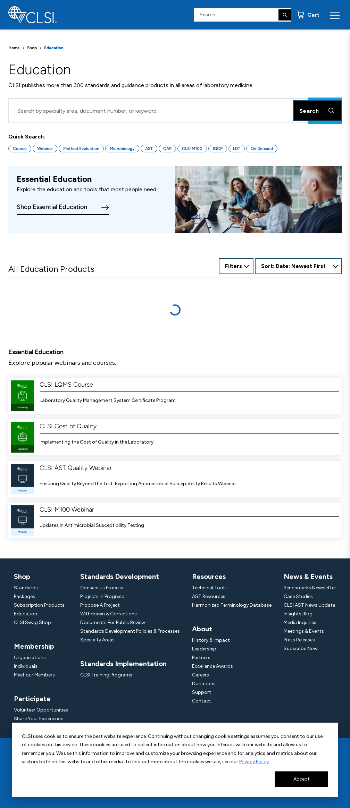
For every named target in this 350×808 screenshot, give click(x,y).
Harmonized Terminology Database (232, 605)
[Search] (284, 14)
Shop (32, 47)
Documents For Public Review (112, 622)
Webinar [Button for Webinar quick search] (45, 148)
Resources (209, 576)
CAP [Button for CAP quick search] (167, 148)
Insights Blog (298, 614)
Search (317, 111)
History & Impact (211, 640)
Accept (301, 779)
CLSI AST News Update (309, 605)
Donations (204, 684)
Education (25, 614)
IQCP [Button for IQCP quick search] (218, 148)
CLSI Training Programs (106, 675)
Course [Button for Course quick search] (20, 148)
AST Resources (208, 596)
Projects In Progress (102, 596)
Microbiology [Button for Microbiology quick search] (122, 148)
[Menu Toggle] (335, 15)
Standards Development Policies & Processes (130, 631)
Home (14, 47)
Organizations (30, 657)
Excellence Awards (212, 666)
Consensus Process (101, 588)
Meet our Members (34, 675)
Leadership (204, 649)
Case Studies (298, 596)
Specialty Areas (97, 640)
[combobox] (298, 266)
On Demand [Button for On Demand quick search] (262, 148)
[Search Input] (242, 15)
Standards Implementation (123, 663)
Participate (32, 699)
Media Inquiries (300, 622)
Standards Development (119, 576)
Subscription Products (39, 605)
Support (201, 692)
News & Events (308, 576)
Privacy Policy (254, 762)
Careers (200, 675)
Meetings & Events (304, 631)
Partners (201, 657)
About (202, 629)
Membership (34, 646)
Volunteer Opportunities (41, 710)
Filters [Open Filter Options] (233, 266)
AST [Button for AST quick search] (149, 148)
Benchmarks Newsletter (310, 588)
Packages (24, 596)
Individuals (26, 666)
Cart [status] (312, 14)
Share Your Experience (38, 719)
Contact (201, 701)
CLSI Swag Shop (32, 622)
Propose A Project (100, 605)
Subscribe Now (301, 648)
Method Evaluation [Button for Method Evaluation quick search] (81, 148)
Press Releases (299, 640)
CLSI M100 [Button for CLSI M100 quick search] (192, 148)
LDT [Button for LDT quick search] (236, 148)
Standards (26, 588)
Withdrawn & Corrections (108, 614)
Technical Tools (209, 588)
